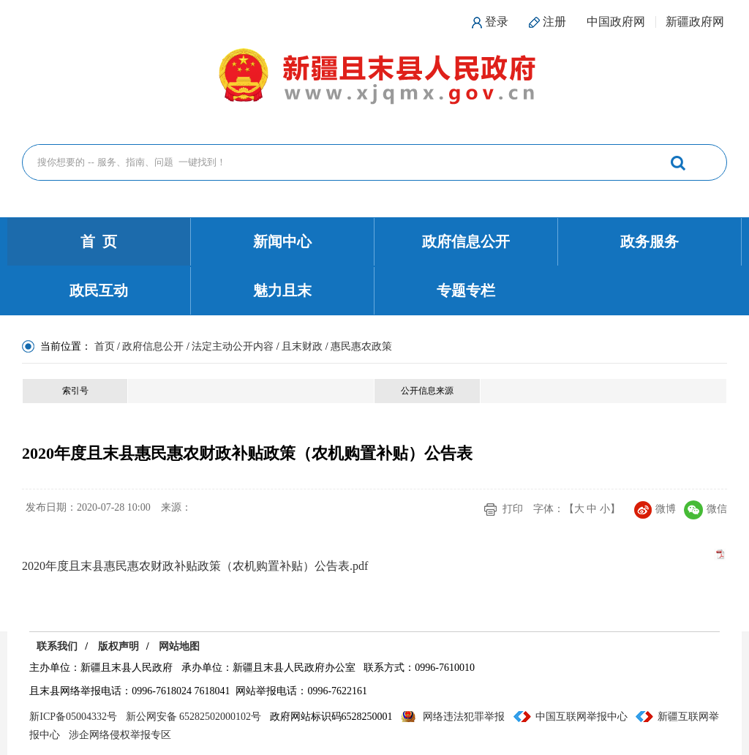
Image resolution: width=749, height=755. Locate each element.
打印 (513, 508)
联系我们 (57, 646)
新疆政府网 (695, 21)
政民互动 (98, 290)
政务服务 (649, 241)
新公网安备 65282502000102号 (194, 716)
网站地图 (179, 646)
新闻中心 (282, 241)
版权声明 (118, 646)
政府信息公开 (466, 241)
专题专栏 (466, 290)
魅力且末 (282, 290)
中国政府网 (616, 21)
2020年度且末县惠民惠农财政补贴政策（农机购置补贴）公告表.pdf (195, 566)
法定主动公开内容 (233, 346)
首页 (104, 346)
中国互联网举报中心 (581, 716)
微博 (655, 508)
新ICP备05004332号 (73, 716)
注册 (554, 21)
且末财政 (302, 346)
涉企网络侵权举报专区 (120, 734)
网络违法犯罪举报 (464, 716)
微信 (705, 508)
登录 (496, 21)
